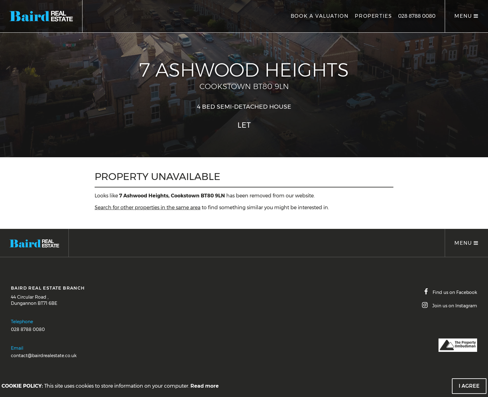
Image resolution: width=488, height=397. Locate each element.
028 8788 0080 (416, 16)
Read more (204, 386)
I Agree (469, 386)
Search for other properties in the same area (147, 207)
